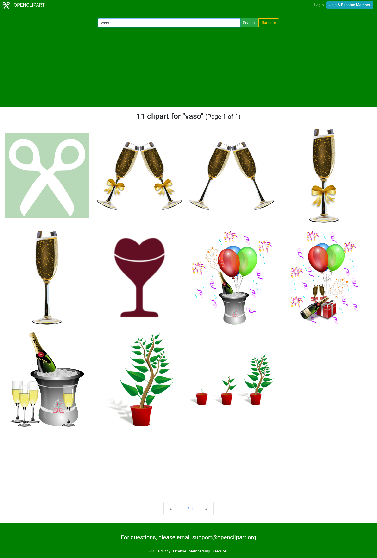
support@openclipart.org (224, 537)
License (179, 551)
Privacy (164, 551)
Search (249, 22)
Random (269, 22)
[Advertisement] (188, 67)
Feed (217, 551)
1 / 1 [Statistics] (189, 508)
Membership (199, 551)
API (225, 551)
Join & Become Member (349, 5)
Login (319, 5)
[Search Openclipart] (169, 22)
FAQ (152, 551)
